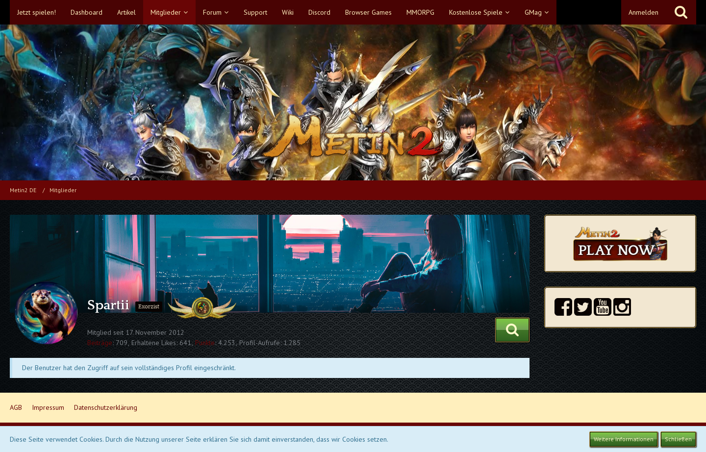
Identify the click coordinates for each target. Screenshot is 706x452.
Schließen (678, 439)
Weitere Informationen (624, 439)
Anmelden (643, 12)
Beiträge (99, 342)
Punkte (205, 342)
